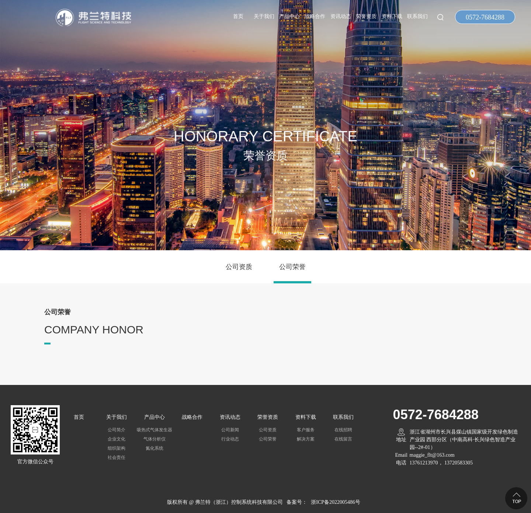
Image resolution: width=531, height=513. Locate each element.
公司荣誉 (292, 266)
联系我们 (417, 16)
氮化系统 (154, 448)
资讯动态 (340, 16)
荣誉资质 (366, 16)
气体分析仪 (154, 439)
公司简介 (116, 429)
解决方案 (306, 439)
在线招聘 (343, 429)
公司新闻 (230, 429)
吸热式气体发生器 (154, 429)
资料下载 (392, 16)
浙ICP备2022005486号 (335, 502)
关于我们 (264, 16)
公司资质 (239, 266)
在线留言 (343, 439)
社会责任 (116, 457)
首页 (238, 16)
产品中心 (289, 16)
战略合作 (315, 16)
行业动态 (230, 439)
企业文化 (116, 439)
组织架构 (116, 448)
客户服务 (306, 429)
